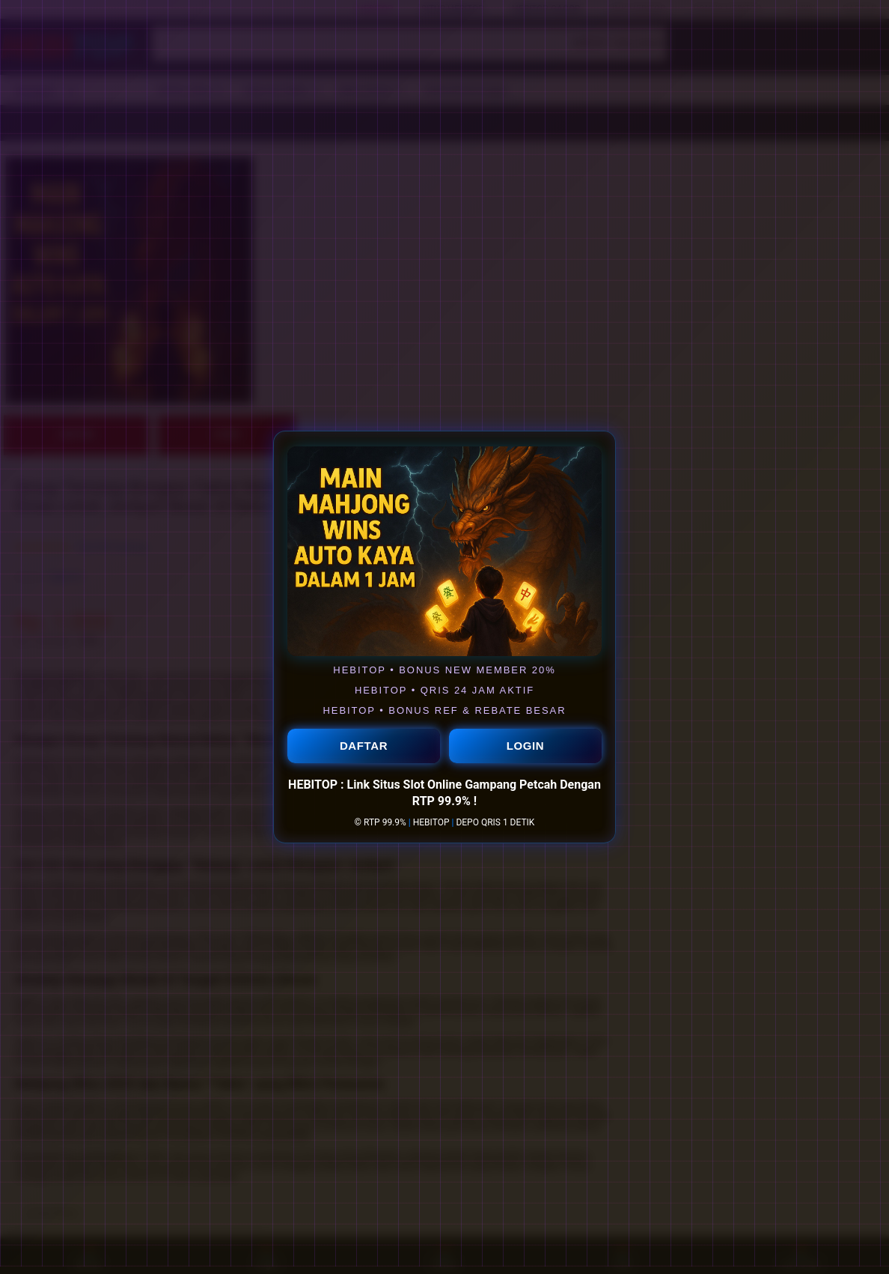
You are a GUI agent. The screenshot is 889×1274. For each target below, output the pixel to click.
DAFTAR (363, 746)
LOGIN (525, 746)
